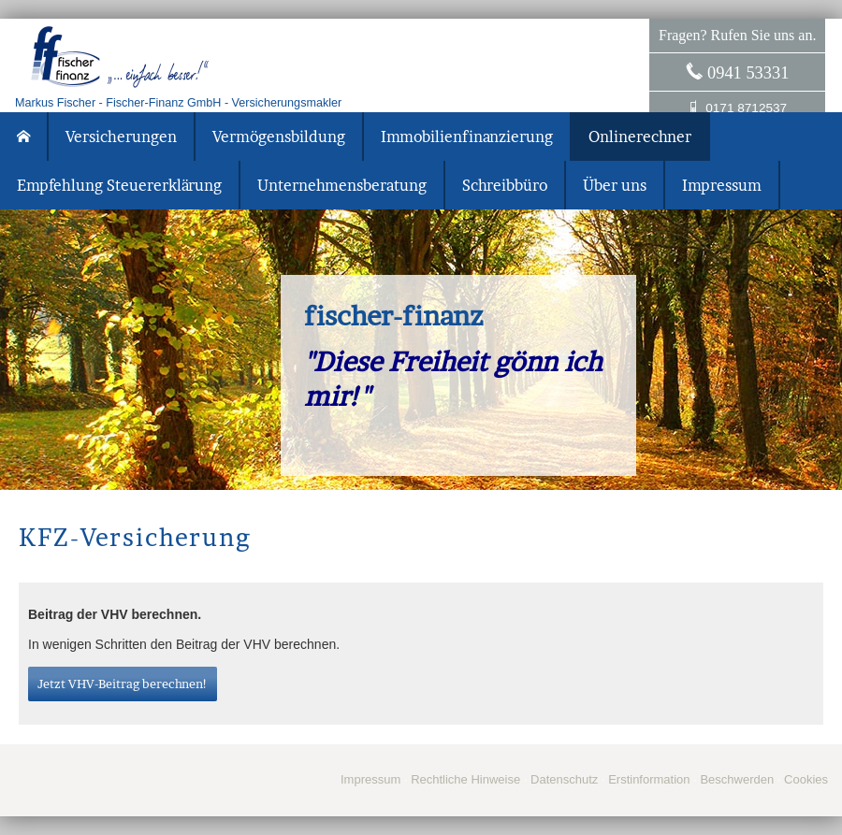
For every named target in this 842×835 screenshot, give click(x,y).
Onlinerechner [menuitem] (639, 136)
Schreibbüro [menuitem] (504, 185)
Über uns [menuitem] (614, 185)
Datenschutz (564, 779)
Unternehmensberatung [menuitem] (342, 185)
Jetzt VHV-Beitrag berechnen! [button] (122, 683)
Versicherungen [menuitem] (121, 136)
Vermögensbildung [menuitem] (278, 136)
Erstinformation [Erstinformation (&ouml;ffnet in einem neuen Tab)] (649, 779)
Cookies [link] (806, 779)
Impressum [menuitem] (722, 185)
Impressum (370, 779)
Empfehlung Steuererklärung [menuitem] (119, 185)
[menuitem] (24, 136)
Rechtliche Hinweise (465, 779)
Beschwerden (737, 779)
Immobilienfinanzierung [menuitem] (467, 136)
